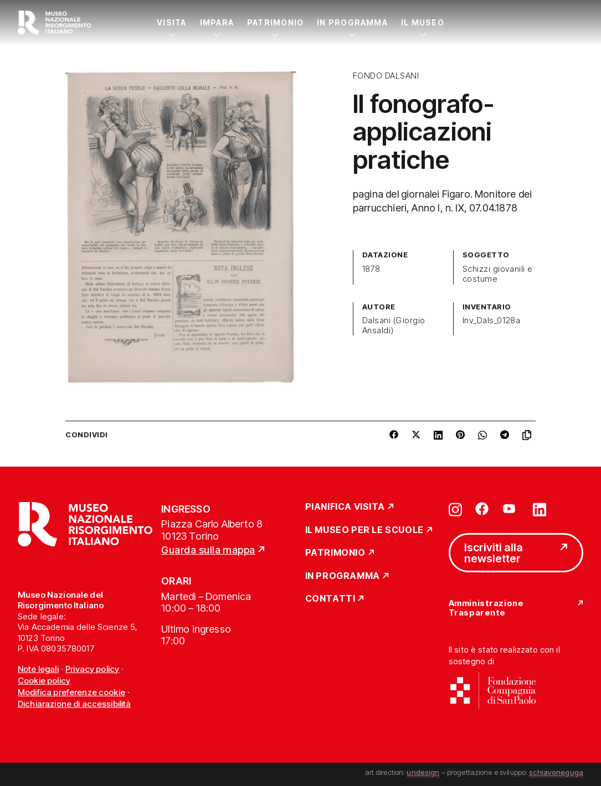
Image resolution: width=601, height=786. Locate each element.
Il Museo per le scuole (364, 530)
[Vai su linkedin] (539, 508)
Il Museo (422, 22)
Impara (217, 22)
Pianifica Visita (345, 507)
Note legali (38, 669)
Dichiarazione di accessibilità (74, 704)
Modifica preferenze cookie (71, 692)
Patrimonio (275, 22)
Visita (171, 22)
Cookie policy (44, 680)
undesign (423, 772)
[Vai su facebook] (482, 508)
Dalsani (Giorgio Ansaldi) (393, 325)
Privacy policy (92, 669)
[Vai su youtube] (511, 508)
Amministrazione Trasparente (486, 608)
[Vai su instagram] (455, 508)
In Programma (352, 22)
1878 (371, 269)
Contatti (330, 599)
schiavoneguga (556, 772)
